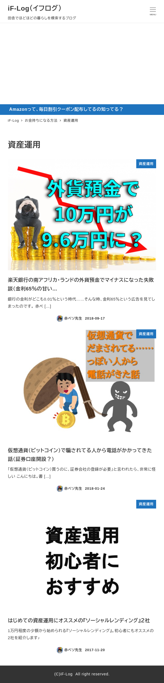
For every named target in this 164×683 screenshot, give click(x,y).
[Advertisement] (82, 63)
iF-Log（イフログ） (35, 8)
